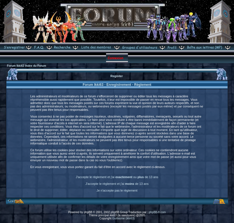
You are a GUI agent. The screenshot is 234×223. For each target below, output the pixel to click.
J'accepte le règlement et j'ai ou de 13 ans (117, 177)
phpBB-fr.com (157, 212)
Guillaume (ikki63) (123, 218)
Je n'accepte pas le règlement (117, 190)
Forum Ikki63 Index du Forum (26, 65)
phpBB (88, 212)
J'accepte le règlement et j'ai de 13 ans (117, 183)
